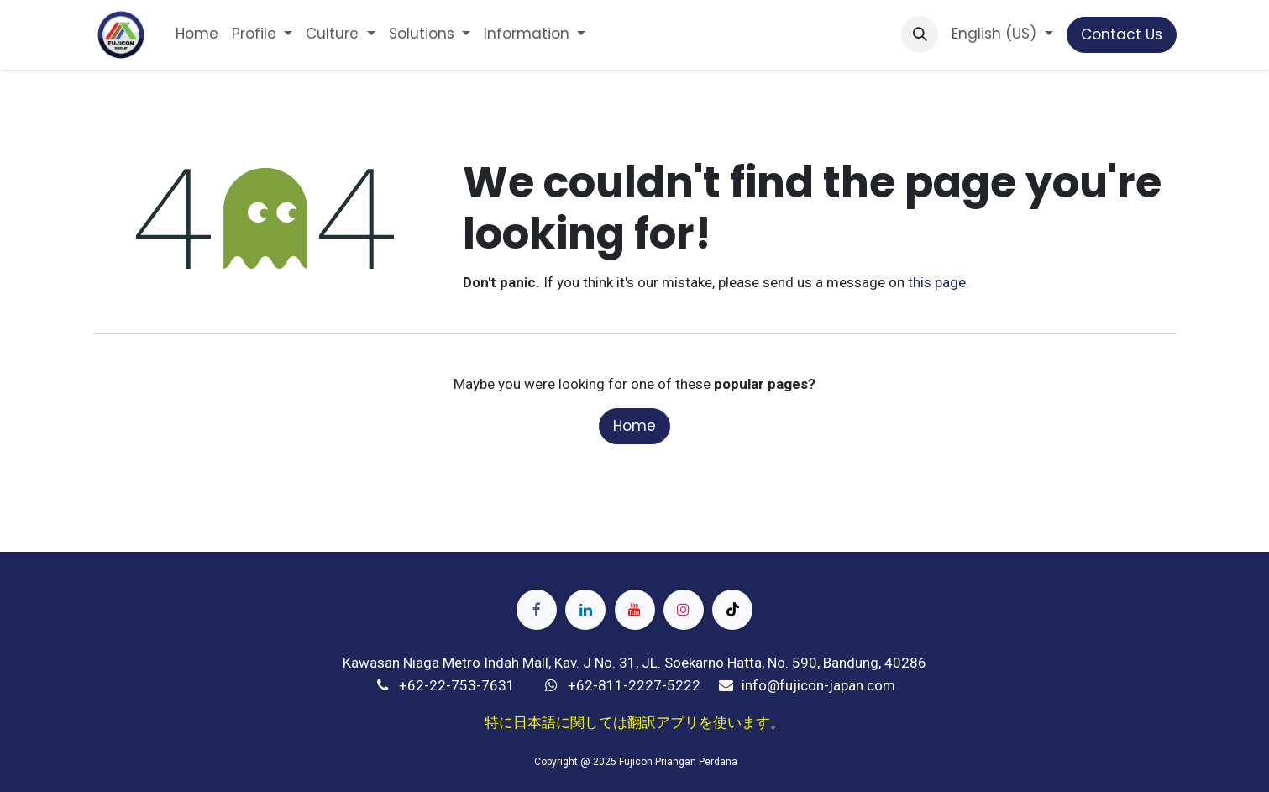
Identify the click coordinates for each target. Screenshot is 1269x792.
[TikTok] (732, 610)
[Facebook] (537, 610)
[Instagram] (683, 610)
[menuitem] (197, 34)
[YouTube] (635, 610)
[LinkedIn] (585, 610)
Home (634, 426)
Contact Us (1121, 34)
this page (937, 282)
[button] (919, 34)
